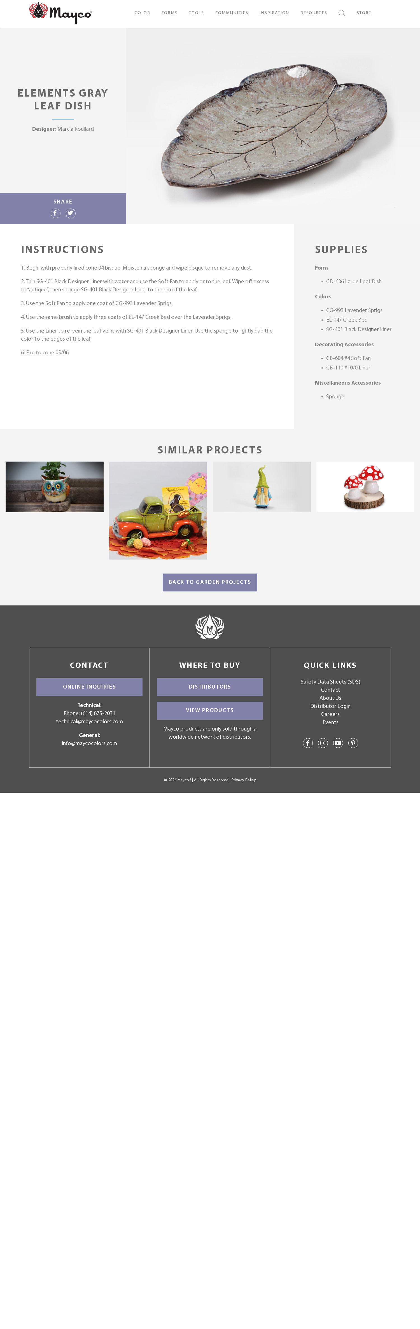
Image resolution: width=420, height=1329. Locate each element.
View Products (210, 710)
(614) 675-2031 (98, 714)
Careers (330, 714)
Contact (330, 690)
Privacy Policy (244, 780)
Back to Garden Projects (210, 582)
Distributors (210, 687)
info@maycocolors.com (89, 744)
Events (331, 723)
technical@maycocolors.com (89, 722)
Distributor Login (330, 706)
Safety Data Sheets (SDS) (330, 682)
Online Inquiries (89, 687)
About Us (330, 698)
